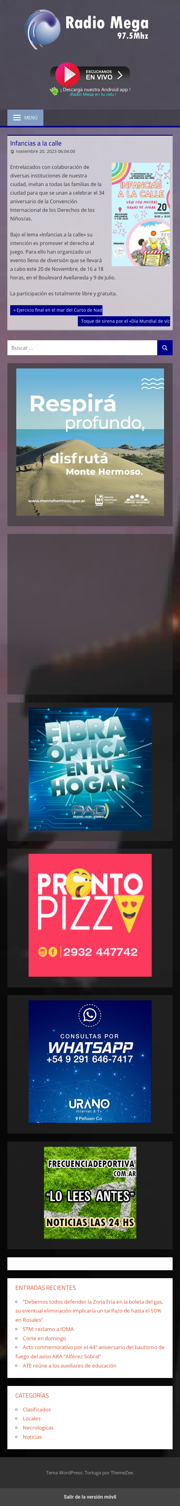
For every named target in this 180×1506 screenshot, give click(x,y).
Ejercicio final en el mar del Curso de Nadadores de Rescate (78, 309)
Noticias (32, 1436)
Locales (32, 1418)
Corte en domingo (44, 1338)
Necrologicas (38, 1427)
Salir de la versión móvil (90, 1497)
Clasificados (37, 1409)
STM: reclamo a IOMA (48, 1329)
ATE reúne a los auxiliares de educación (69, 1365)
